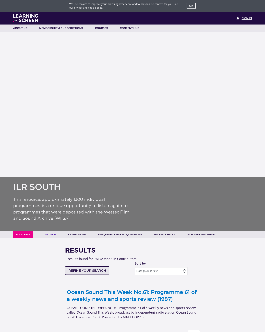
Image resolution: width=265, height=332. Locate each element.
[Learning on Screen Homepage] (25, 18)
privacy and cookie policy (88, 7)
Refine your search (87, 270)
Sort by (140, 263)
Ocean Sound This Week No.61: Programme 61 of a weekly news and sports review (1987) (132, 295)
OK (191, 5)
